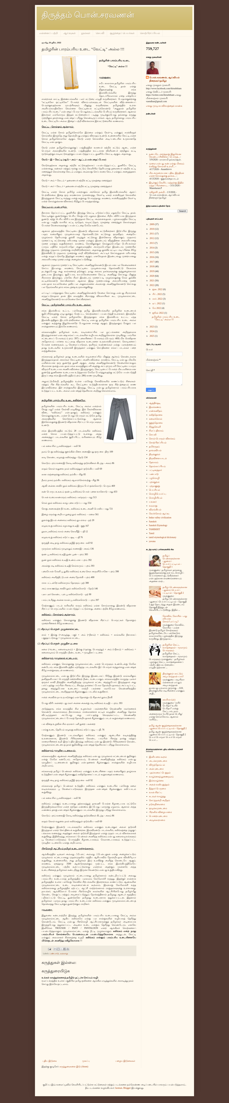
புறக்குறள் (154, 482)
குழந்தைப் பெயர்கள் (122, 33)
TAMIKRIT (154, 529)
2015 (152, 252)
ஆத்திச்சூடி (155, 403)
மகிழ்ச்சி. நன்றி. (157, 192)
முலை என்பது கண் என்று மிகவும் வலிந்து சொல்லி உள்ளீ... (166, 165)
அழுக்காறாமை (157, 820)
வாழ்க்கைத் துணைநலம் (161, 776)
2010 (152, 229)
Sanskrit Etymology (158, 525)
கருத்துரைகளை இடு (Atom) (73, 1066)
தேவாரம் (153, 462)
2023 (152, 326)
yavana (152, 541)
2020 (152, 276)
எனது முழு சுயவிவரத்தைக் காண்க (164, 106)
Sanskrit (153, 521)
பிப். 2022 (157, 294)
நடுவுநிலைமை (157, 804)
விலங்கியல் (155, 509)
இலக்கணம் (155, 407)
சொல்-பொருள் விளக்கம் (162, 438)
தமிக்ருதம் (154, 446)
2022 (152, 285)
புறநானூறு (154, 486)
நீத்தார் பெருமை (157, 788)
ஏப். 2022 (157, 303)
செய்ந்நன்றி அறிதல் (159, 800)
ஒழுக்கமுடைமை (158, 808)
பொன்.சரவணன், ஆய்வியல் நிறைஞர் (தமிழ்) (164, 79)
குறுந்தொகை (156, 423)
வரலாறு (64, 953)
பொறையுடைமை (158, 816)
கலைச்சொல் (155, 419)
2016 (152, 257)
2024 (152, 331)
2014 (152, 247)
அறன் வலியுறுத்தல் (159, 784)
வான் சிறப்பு (155, 792)
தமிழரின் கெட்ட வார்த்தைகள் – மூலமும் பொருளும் (175, 648)
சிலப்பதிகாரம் (156, 430)
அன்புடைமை (156, 769)
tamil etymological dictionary (162, 537)
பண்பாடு (54, 953)
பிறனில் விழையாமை (160, 812)
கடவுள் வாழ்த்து (157, 796)
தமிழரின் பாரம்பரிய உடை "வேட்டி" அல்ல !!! (166, 318)
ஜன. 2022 (157, 289)
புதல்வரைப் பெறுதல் (160, 772)
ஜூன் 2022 (158, 313)
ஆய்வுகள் (69, 33)
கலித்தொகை (155, 415)
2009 (152, 224)
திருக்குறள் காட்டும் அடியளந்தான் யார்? (173, 675)
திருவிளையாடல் (158, 458)
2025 (152, 336)
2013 (152, 243)
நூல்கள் (85, 33)
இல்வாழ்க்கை (156, 780)
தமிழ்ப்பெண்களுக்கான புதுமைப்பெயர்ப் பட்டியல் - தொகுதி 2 (175, 590)
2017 (152, 262)
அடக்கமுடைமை (158, 761)
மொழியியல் (155, 498)
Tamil (151, 533)
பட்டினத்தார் (155, 470)
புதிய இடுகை (49, 1061)
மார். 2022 (157, 299)
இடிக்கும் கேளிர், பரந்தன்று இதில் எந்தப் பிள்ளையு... (166, 184)
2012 (152, 238)
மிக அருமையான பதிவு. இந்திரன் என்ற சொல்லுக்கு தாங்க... (166, 174)
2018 (152, 266)
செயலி (100, 33)
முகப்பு (86, 1061)
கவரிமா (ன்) (169, 699)
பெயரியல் (154, 490)
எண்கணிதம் (155, 411)
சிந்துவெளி (155, 427)
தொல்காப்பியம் (157, 466)
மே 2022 (157, 308)
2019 (152, 271)
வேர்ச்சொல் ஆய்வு (159, 513)
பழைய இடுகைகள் (125, 1061)
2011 (152, 233)
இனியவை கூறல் (158, 757)
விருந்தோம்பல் (157, 765)
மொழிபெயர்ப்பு (157, 494)
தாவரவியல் (155, 450)
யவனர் (153, 502)
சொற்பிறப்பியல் (150, 33)
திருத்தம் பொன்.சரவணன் (88, 14)
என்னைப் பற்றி (48, 33)
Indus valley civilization (160, 517)
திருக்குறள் (154, 454)
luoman (118, 1088)
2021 (152, 280)
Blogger (127, 1088)
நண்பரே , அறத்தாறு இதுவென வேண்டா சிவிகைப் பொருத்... (165, 155)
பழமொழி (154, 478)
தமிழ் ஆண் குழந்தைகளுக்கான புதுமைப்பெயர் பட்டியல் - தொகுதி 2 (168, 727)
